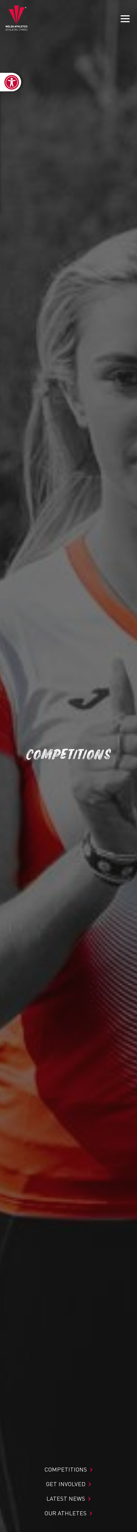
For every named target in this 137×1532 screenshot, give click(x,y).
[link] (10, 82)
